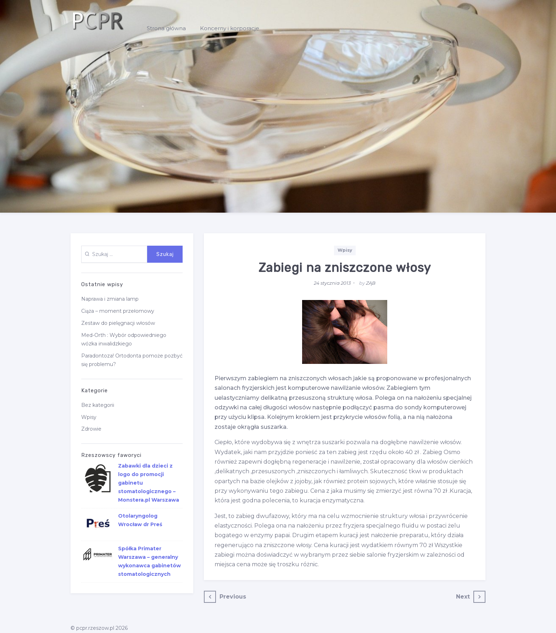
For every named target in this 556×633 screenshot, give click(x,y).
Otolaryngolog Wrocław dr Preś (140, 520)
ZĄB (371, 283)
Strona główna (166, 28)
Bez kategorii (97, 405)
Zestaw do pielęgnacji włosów (118, 323)
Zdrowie (91, 429)
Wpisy (345, 250)
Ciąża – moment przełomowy (117, 311)
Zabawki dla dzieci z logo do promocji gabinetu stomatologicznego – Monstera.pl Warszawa (148, 483)
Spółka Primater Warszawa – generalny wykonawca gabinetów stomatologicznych (149, 561)
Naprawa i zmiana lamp (110, 299)
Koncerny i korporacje (229, 28)
